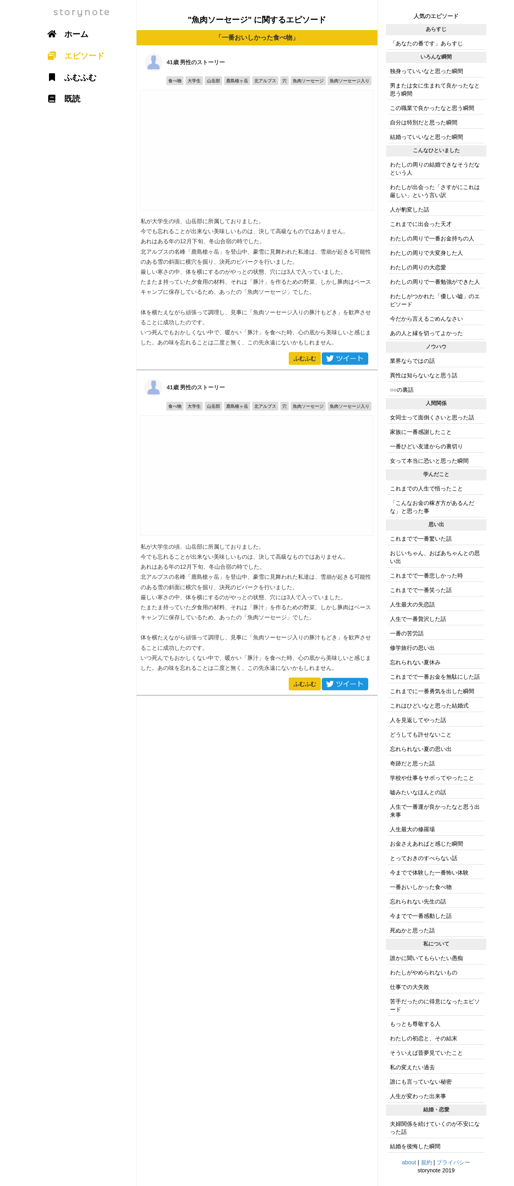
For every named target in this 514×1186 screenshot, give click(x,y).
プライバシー (453, 1162)
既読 (61, 98)
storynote (82, 12)
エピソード (73, 55)
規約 (426, 1162)
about (409, 1162)
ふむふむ (305, 358)
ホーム (65, 34)
